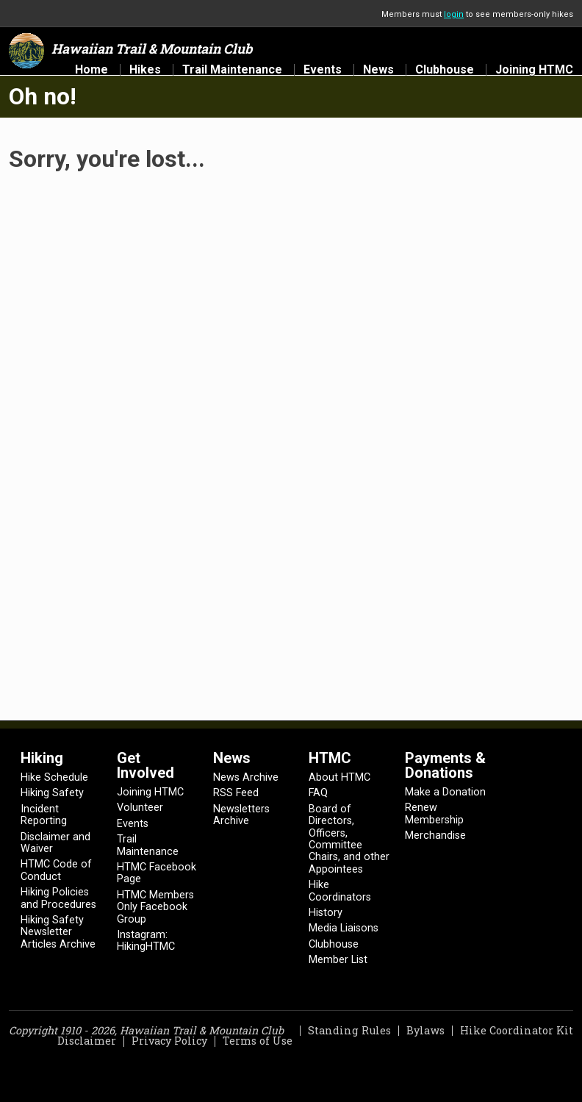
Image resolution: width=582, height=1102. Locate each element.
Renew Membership (434, 813)
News (378, 70)
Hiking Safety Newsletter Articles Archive (58, 932)
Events (322, 70)
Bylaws (425, 1030)
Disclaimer (86, 1041)
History (325, 912)
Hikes (145, 70)
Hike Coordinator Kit (516, 1030)
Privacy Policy (169, 1041)
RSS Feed (236, 793)
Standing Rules (349, 1030)
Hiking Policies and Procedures (58, 898)
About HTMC (339, 777)
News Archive (246, 777)
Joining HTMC (534, 70)
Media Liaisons (343, 928)
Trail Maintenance (232, 70)
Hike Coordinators (340, 891)
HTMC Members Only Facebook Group (155, 907)
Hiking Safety (52, 793)
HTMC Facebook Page (156, 873)
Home (91, 70)
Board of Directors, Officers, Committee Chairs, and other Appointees (349, 839)
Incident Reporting (44, 815)
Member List (338, 959)
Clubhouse (444, 70)
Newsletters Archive (241, 815)
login (454, 14)
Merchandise (435, 835)
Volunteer (140, 807)
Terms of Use (257, 1041)
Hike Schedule (54, 777)
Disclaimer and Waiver (55, 843)
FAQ (318, 793)
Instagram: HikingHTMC (146, 941)
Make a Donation (445, 792)
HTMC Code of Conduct (56, 870)
